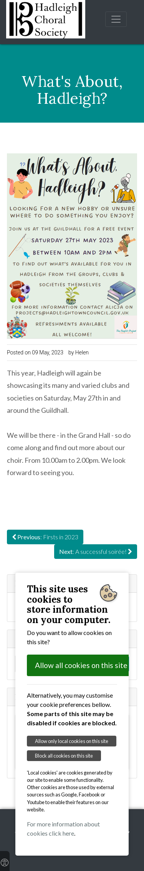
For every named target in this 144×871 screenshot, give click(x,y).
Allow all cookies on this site (81, 665)
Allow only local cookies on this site (71, 741)
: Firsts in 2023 (45, 536)
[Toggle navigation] (116, 19)
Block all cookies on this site (64, 756)
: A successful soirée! (95, 551)
